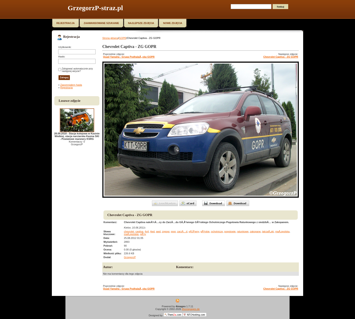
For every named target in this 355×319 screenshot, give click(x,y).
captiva (139, 231)
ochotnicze (217, 231)
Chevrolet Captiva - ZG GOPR (280, 56)
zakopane (255, 231)
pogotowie (230, 231)
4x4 (147, 231)
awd (158, 231)
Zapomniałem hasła (71, 84)
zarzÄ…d (182, 231)
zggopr (166, 231)
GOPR (122, 38)
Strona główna (110, 38)
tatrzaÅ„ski (268, 231)
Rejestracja (66, 87)
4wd (152, 231)
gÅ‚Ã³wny (194, 231)
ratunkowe (243, 231)
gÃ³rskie (204, 231)
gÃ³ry (143, 234)
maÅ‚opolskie (131, 234)
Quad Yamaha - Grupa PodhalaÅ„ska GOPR (129, 56)
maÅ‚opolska (282, 231)
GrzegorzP (130, 257)
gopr (173, 231)
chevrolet (129, 231)
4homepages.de (191, 309)
